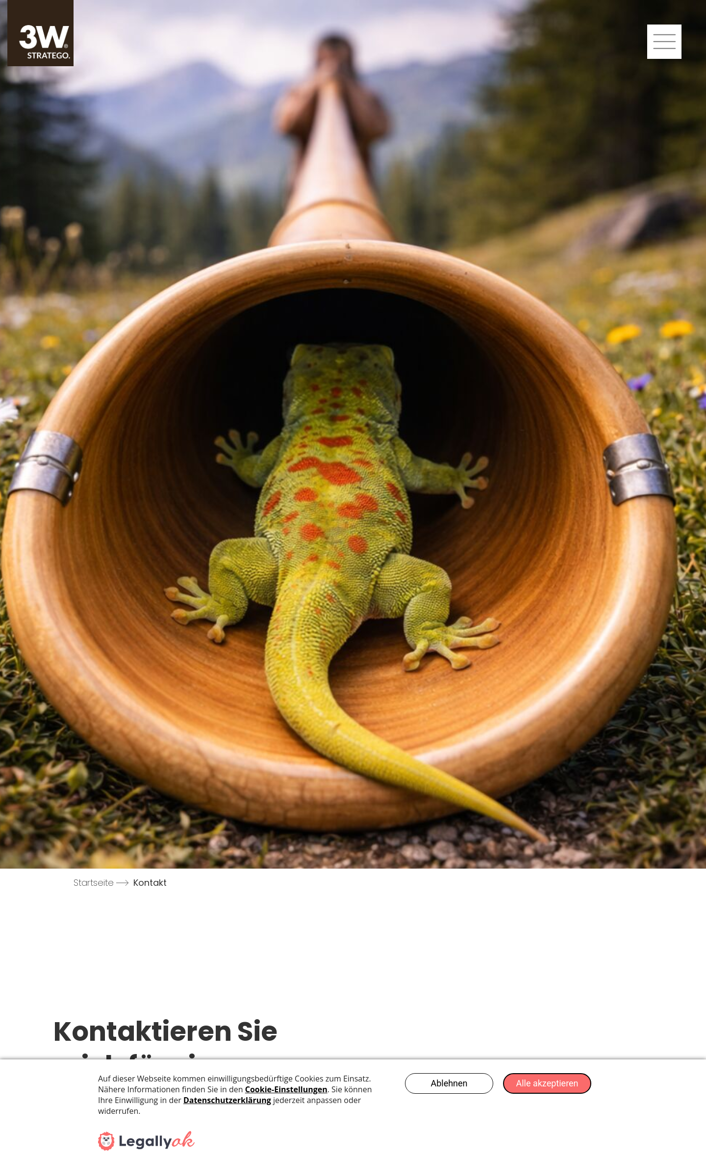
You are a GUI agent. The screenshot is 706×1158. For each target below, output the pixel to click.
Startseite (94, 882)
